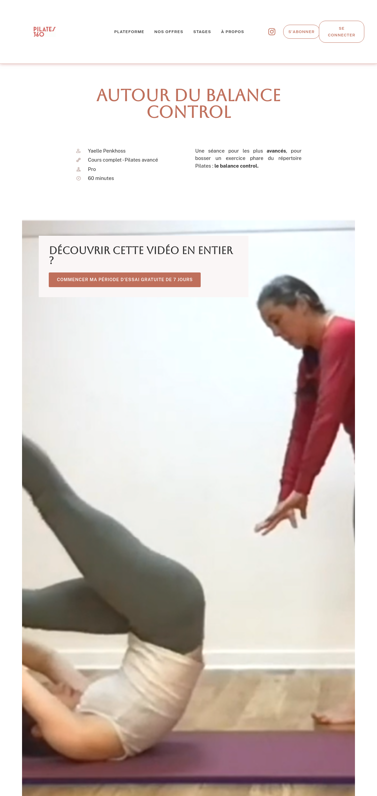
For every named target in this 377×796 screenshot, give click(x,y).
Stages (202, 31)
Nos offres (168, 31)
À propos (232, 31)
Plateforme (129, 31)
